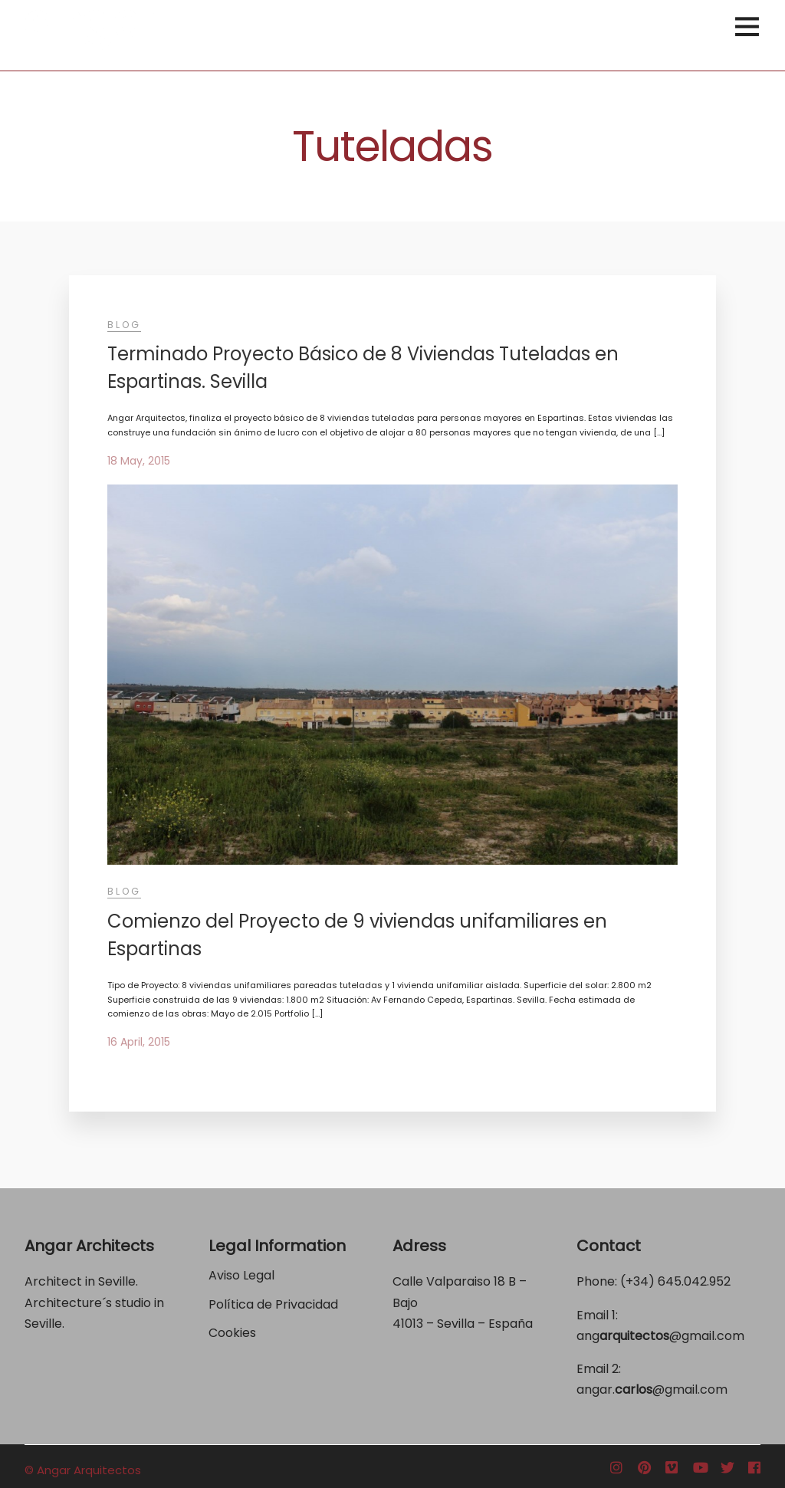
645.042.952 (694, 1281)
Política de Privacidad (275, 1304)
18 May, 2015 (138, 460)
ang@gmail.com (660, 1336)
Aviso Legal (241, 1275)
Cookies (232, 1333)
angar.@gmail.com (652, 1389)
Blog (124, 324)
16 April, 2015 (138, 1041)
